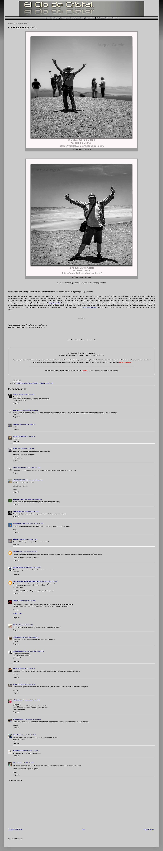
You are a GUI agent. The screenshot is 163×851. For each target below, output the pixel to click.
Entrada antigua (149, 829)
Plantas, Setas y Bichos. (87, 18)
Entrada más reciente (15, 829)
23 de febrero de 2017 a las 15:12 (29, 410)
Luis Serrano (17, 511)
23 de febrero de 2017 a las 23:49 (48, 581)
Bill (14, 625)
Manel (15, 448)
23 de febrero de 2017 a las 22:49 (27, 551)
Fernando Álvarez (18, 567)
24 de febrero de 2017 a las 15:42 (31, 700)
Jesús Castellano (18, 719)
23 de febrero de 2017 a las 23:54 (26, 600)
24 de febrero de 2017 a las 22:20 (32, 719)
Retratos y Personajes (60, 18)
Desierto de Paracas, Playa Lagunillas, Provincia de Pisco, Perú (34, 383)
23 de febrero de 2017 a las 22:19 (27, 539)
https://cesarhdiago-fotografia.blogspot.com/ (26, 581)
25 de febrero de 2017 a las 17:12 (27, 735)
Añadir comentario (15, 780)
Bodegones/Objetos (103, 18)
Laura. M (15, 735)
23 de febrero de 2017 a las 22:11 (35, 523)
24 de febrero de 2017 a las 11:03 (26, 684)
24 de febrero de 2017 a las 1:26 (24, 624)
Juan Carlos (16, 410)
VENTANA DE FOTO (19, 480)
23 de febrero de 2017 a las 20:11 (33, 499)
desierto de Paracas (90, 307)
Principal (48, 18)
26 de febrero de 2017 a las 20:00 (29, 750)
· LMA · (15, 613)
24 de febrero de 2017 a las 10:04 (35, 651)
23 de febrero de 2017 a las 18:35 (25, 448)
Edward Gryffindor (18, 499)
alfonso (15, 600)
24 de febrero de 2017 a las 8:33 (30, 637)
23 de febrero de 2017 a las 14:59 (25, 394)
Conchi (15, 684)
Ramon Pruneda (18, 467)
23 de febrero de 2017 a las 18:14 (26, 436)
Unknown (16, 551)
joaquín (15, 424)
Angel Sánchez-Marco (19, 651)
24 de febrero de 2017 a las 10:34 (26, 668)
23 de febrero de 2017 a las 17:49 (26, 424)
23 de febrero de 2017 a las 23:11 (32, 567)
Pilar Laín (16, 539)
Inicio (83, 829)
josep (14, 394)
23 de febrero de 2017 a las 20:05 (34, 480)
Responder (16, 403)
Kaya (14, 763)
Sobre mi (114, 18)
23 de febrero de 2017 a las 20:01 (31, 467)
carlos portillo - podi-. (19, 523)
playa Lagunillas (54, 303)
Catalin (15, 436)
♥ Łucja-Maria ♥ (17, 700)
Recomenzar (17, 750)
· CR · (20, 613)
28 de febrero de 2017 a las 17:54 (25, 762)
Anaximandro (17, 637)
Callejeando (73, 18)
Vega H (15, 668)
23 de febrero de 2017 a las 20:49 (29, 511)
